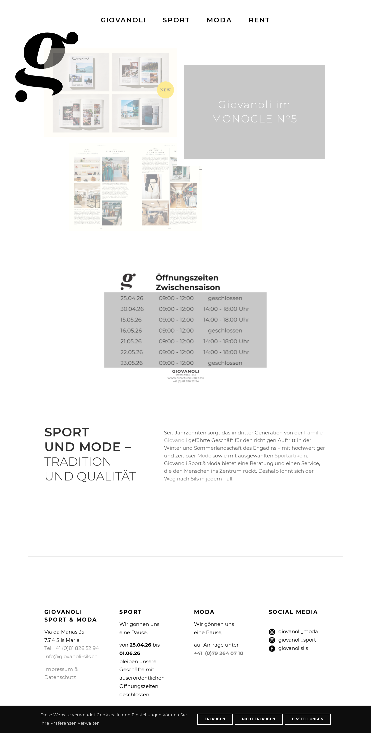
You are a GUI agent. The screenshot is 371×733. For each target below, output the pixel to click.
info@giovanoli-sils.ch (71, 656)
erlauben (215, 719)
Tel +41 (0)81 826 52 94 (71, 648)
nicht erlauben (258, 719)
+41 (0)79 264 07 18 (218, 653)
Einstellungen (308, 719)
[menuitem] (123, 20)
